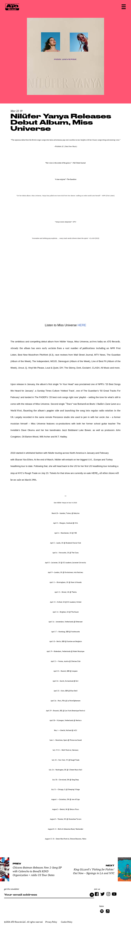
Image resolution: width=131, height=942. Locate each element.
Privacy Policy (51, 922)
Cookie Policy (66, 922)
